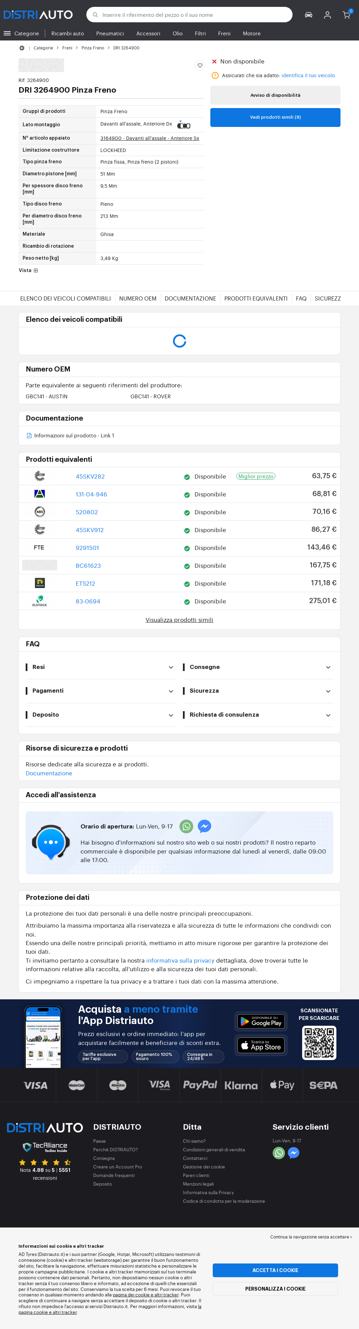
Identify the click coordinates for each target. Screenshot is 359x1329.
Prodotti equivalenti (256, 298)
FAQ (301, 298)
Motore (252, 33)
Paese (99, 1141)
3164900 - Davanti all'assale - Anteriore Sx (149, 138)
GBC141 (46, 396)
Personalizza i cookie (275, 1288)
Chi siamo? (194, 1141)
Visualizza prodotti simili (179, 619)
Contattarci (195, 1158)
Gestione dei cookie (204, 1166)
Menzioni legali (198, 1184)
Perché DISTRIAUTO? (115, 1149)
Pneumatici (110, 33)
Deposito (102, 1184)
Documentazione (190, 298)
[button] (308, 14)
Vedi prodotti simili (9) (275, 117)
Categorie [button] (26, 33)
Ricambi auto (67, 33)
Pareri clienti (196, 1175)
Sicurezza (330, 298)
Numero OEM (138, 298)
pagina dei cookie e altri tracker (145, 1294)
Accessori (148, 33)
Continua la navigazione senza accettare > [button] (311, 1236)
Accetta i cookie (275, 1270)
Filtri (200, 33)
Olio (178, 33)
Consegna (104, 1158)
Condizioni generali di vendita (214, 1149)
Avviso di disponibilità (275, 95)
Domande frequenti (114, 1175)
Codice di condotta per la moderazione (224, 1201)
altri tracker (65, 1312)
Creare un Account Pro (117, 1166)
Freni (224, 33)
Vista (29, 270)
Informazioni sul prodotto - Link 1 (70, 436)
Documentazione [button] (49, 773)
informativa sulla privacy (180, 960)
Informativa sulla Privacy (208, 1192)
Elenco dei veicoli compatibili (65, 298)
